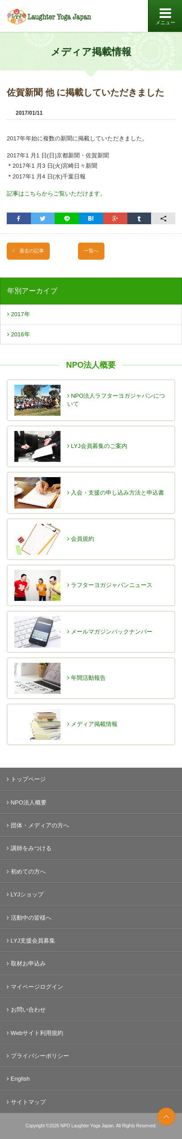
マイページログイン (35, 986)
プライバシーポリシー (38, 1055)
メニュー (165, 16)
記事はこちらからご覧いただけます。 (56, 193)
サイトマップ (26, 1102)
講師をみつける (29, 848)
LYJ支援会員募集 (31, 940)
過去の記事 (28, 250)
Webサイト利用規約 (35, 1033)
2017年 (18, 314)
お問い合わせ (26, 1009)
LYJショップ (25, 894)
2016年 (18, 334)
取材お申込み (26, 963)
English (18, 1078)
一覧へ (91, 250)
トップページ (26, 779)
